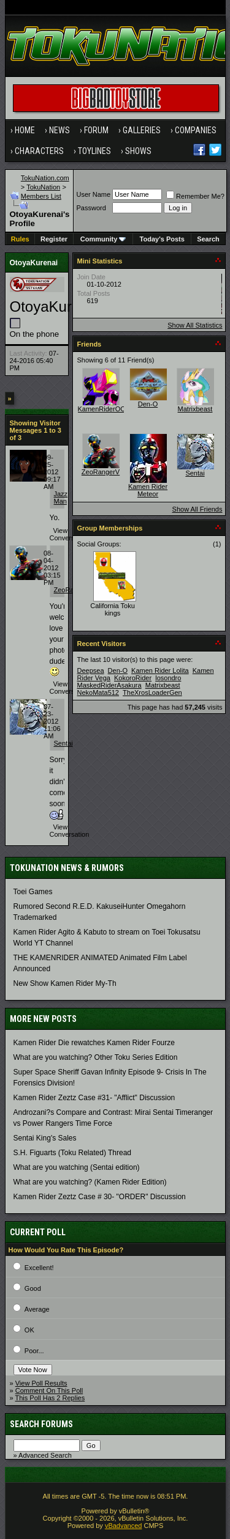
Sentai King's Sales (45, 1138)
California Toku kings (112, 609)
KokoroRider (132, 677)
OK (29, 1330)
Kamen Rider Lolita (160, 670)
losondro (168, 677)
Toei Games (33, 891)
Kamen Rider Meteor (147, 490)
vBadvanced (123, 1525)
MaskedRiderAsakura (109, 685)
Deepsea (90, 670)
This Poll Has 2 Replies (50, 1397)
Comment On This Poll (49, 1390)
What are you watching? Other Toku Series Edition (95, 1057)
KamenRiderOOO (104, 409)
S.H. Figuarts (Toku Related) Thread (72, 1152)
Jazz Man (61, 497)
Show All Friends (197, 509)
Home (25, 130)
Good (33, 1288)
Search (208, 239)
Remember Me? (195, 196)
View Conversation (70, 534)
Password (90, 207)
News (59, 130)
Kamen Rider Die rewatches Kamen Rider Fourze (94, 1042)
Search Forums (41, 1424)
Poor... (34, 1350)
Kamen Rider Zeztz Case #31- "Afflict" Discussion (94, 1097)
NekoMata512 (98, 692)
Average (37, 1309)
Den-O (148, 404)
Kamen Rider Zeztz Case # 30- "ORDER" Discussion (99, 1196)
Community (103, 239)
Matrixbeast (195, 409)
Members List (41, 196)
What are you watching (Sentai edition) (76, 1167)
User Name (93, 194)
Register (53, 239)
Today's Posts (162, 239)
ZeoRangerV (101, 472)
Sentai (63, 743)
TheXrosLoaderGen (152, 692)
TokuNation (43, 187)
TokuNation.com (45, 178)
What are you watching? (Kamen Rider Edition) (90, 1182)
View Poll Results (41, 1383)
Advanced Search (45, 1455)
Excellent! (39, 1267)
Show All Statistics (194, 325)
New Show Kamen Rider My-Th (65, 983)
